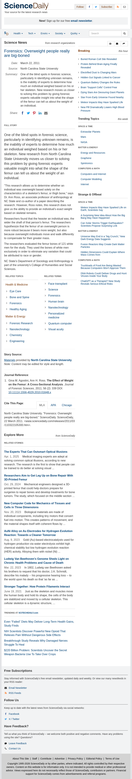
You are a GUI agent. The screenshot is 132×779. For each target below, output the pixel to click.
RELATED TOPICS (14, 276)
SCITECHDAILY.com (28, 613)
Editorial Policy (94, 758)
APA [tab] (53, 405)
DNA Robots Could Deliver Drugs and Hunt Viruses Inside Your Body (104, 274)
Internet (85, 184)
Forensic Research (21, 323)
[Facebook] (22, 113)
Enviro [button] (45, 33)
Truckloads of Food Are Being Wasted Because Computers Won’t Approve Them (103, 266)
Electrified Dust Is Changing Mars (99, 72)
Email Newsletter (18, 688)
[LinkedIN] (40, 113)
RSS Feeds (15, 693)
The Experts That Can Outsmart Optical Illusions (35, 451)
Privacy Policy (75, 758)
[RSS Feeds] (117, 6)
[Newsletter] (124, 6)
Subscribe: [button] (107, 6)
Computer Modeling (91, 179)
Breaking (84, 50)
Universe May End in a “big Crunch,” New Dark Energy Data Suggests (103, 237)
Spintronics (87, 163)
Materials (9, 360)
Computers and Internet (93, 174)
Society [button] (60, 33)
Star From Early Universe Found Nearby (102, 97)
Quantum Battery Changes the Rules (100, 82)
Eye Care (15, 291)
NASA (84, 142)
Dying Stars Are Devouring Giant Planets (102, 92)
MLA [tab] (42, 405)
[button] (110, 43)
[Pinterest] (34, 113)
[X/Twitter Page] (96, 6)
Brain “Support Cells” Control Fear (99, 87)
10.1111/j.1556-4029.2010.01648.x (29, 392)
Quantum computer (60, 323)
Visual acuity (56, 329)
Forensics (15, 303)
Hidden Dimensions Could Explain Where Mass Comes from (103, 253)
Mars (83, 136)
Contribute (46, 758)
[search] (124, 33)
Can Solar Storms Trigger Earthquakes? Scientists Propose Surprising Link (102, 224)
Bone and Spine (19, 297)
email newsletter (81, 20)
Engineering (17, 341)
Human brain (56, 301)
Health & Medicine (17, 284)
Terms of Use (112, 758)
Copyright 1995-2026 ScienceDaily (26, 763)
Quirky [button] (75, 33)
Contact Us (15, 748)
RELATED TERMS (53, 276)
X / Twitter (14, 719)
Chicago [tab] (67, 405)
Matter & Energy (15, 316)
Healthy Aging (18, 309)
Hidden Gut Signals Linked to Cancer (100, 77)
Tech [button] (31, 33)
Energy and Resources (93, 152)
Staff (34, 758)
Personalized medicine (56, 315)
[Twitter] (28, 113)
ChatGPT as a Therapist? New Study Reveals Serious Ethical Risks (100, 282)
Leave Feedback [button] (18, 743)
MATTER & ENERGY (88, 147)
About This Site (21, 758)
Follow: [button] (80, 6)
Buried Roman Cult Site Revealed (99, 59)
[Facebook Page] (89, 6)
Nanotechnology (20, 329)
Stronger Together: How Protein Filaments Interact (37, 586)
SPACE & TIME (85, 126)
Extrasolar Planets (90, 131)
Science (53, 289)
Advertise (60, 758)
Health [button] (18, 33)
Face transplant (57, 283)
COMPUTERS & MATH (89, 168)
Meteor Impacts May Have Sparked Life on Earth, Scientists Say (103, 208)
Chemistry (16, 335)
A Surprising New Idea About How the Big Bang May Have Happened (103, 216)
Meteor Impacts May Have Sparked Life (102, 102)
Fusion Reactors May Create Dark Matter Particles (103, 245)
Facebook (14, 714)
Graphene (86, 158)
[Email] (46, 113)
